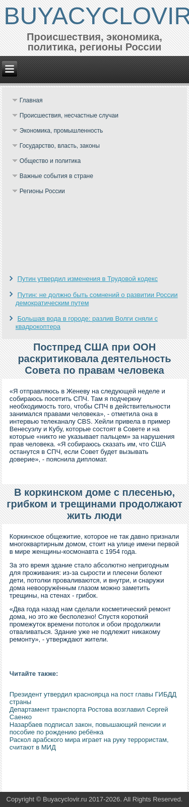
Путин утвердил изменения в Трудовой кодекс (87, 278)
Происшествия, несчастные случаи (69, 115)
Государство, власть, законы (60, 145)
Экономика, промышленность (61, 130)
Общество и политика (50, 160)
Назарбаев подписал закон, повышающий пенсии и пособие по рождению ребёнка (88, 728)
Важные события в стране (56, 176)
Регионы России (42, 191)
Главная (31, 100)
